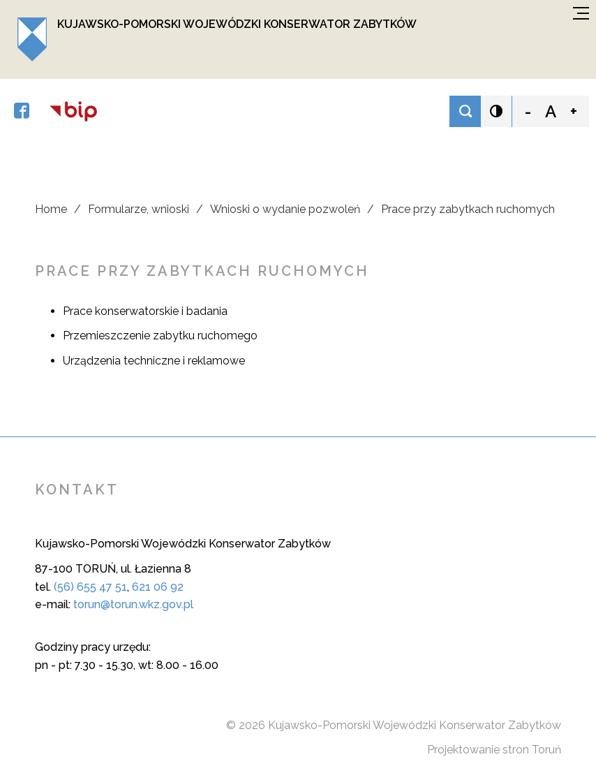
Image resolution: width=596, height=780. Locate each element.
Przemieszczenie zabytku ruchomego (160, 335)
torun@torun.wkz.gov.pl (133, 604)
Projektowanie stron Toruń (494, 749)
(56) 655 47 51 (90, 587)
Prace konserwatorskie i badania (145, 311)
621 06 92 (158, 587)
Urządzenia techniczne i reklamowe (154, 360)
